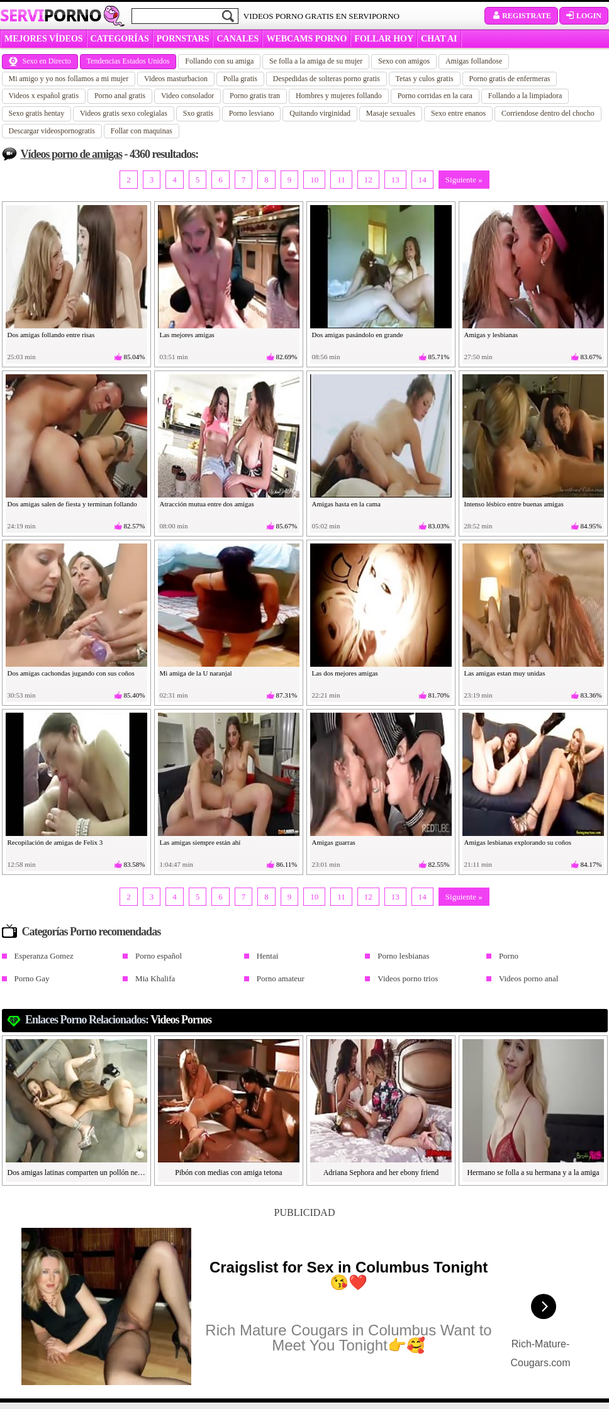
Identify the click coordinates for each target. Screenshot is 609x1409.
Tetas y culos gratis (425, 78)
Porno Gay (32, 978)
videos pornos (180, 1019)
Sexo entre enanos (458, 113)
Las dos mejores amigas (345, 673)
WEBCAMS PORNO (306, 38)
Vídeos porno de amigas (72, 154)
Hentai (268, 956)
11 (341, 179)
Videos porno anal (529, 978)
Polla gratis (240, 78)
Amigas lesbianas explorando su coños (517, 842)
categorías (120, 38)
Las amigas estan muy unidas (504, 673)
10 (314, 179)
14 (422, 179)
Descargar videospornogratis (52, 130)
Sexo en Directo (40, 61)
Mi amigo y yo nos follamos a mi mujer (69, 78)
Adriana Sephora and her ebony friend (381, 1172)
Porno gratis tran (255, 95)
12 (368, 179)
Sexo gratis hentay (37, 113)
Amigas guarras (333, 842)
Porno (508, 956)
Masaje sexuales (390, 113)
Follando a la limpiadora (525, 95)
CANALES (237, 38)
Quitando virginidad (319, 113)
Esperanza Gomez (44, 956)
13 (395, 179)
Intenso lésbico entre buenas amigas (514, 504)
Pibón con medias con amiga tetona (228, 1172)
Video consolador (187, 95)
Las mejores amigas (187, 334)
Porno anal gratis (119, 95)
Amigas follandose (473, 61)
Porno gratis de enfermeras (509, 78)
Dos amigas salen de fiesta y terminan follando (72, 504)
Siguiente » (464, 179)
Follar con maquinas (141, 130)
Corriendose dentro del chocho (548, 113)
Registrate (521, 15)
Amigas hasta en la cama (346, 504)
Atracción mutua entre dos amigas (207, 504)
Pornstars (183, 38)
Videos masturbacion (176, 78)
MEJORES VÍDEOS (43, 38)
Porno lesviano (251, 113)
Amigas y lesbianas (491, 334)
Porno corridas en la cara (435, 95)
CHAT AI (439, 38)
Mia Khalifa (155, 978)
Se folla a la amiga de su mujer (315, 61)
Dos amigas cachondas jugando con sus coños (71, 673)
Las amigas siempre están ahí (200, 842)
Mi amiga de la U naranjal (196, 673)
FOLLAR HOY (383, 38)
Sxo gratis (198, 113)
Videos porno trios (407, 978)
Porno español (158, 956)
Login (583, 15)
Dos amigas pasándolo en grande (357, 334)
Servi (50, 15)
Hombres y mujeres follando (339, 95)
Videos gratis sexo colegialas (123, 113)
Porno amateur (280, 978)
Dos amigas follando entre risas (51, 334)
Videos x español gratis (44, 95)
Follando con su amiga (219, 61)
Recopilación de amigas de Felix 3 (55, 842)
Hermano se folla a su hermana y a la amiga (533, 1172)
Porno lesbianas (403, 956)
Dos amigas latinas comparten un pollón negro (77, 1172)
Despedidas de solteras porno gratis (326, 78)
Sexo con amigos (404, 61)
